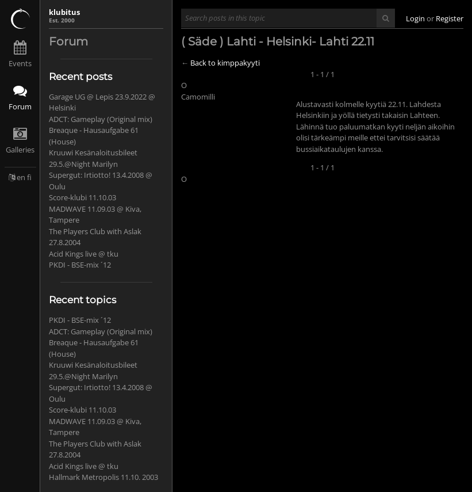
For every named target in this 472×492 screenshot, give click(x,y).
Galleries (20, 149)
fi (29, 177)
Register (449, 18)
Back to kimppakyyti (225, 63)
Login (415, 18)
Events (20, 63)
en (21, 177)
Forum (20, 106)
